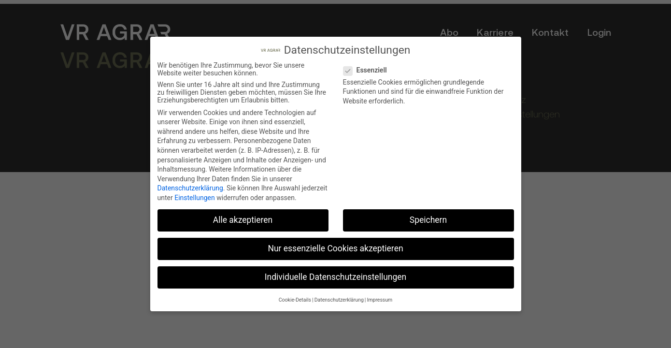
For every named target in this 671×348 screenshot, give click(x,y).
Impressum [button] (379, 299)
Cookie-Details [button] (295, 299)
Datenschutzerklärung (190, 188)
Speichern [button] (428, 219)
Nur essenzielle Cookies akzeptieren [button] (335, 248)
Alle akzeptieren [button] (243, 219)
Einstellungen (194, 197)
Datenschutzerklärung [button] (339, 299)
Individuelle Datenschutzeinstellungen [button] (335, 277)
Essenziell (368, 69)
